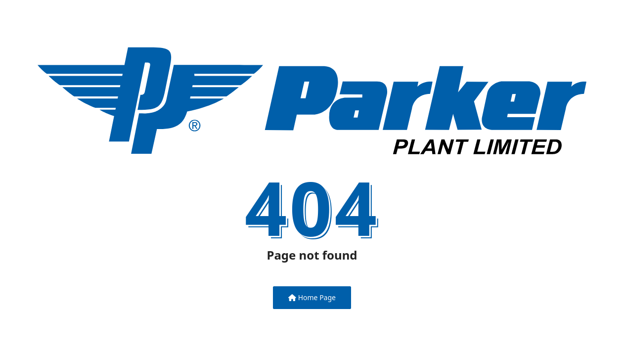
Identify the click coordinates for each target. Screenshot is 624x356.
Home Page (312, 297)
